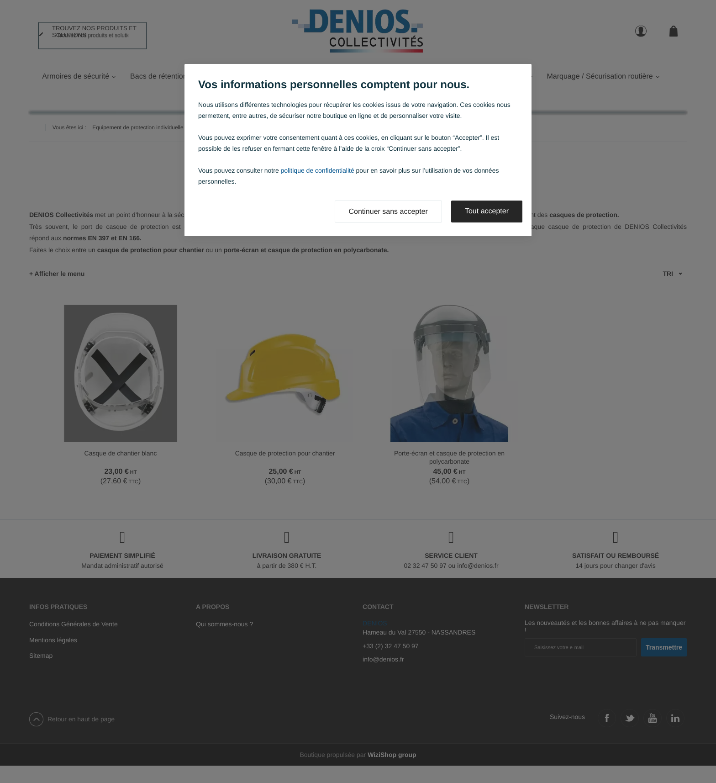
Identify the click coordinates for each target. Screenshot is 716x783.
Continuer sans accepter (388, 212)
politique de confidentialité (317, 170)
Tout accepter (487, 211)
